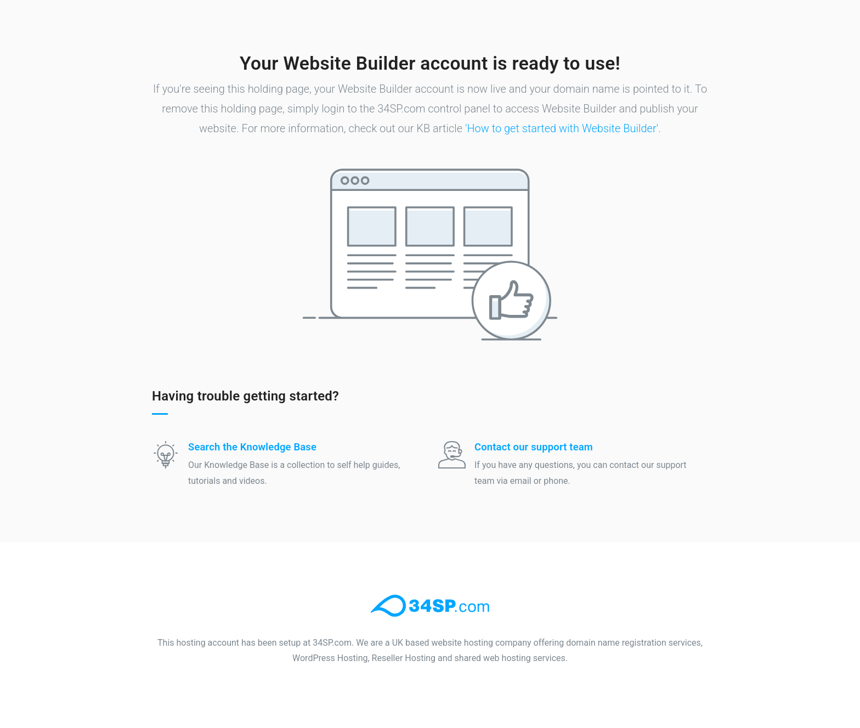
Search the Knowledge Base (252, 447)
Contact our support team (533, 447)
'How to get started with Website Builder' (561, 128)
